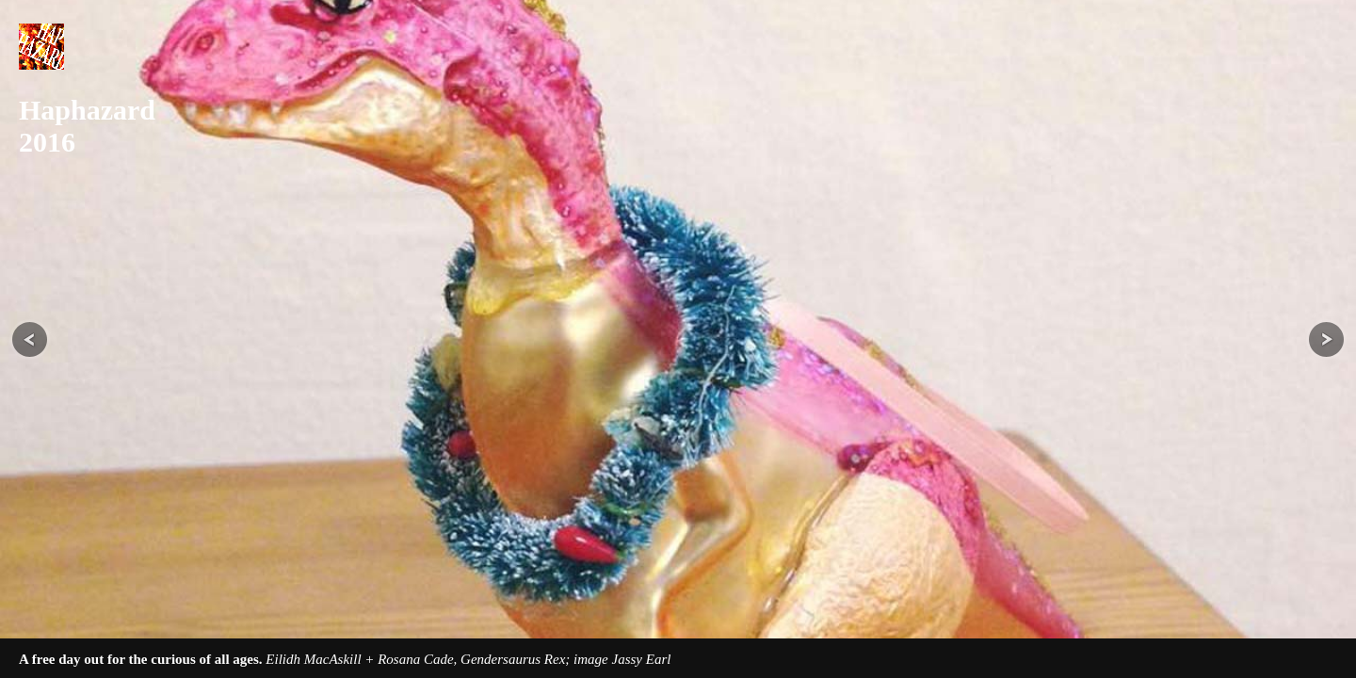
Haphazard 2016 (80, 125)
